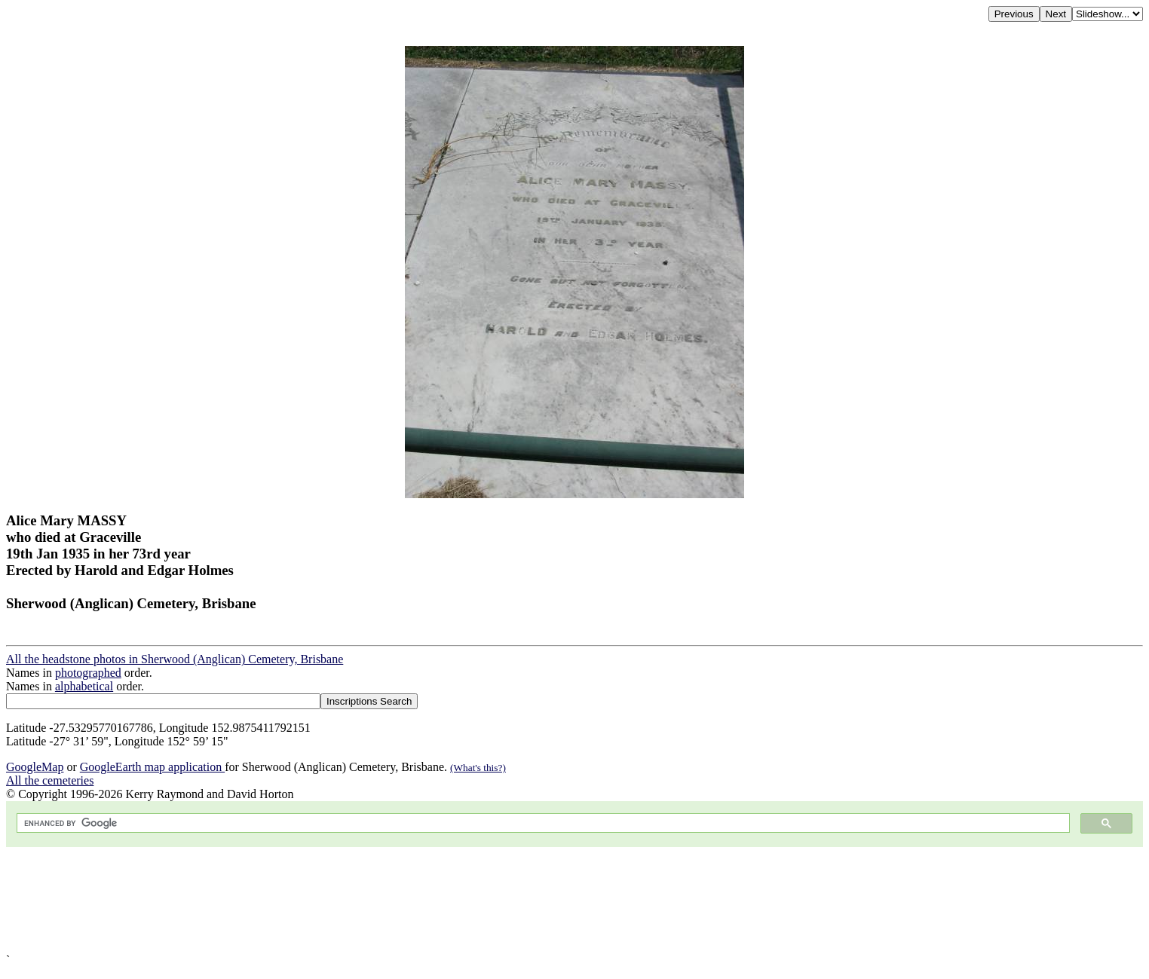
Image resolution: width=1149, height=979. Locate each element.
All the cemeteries (49, 780)
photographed (88, 672)
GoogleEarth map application (152, 766)
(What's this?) (478, 767)
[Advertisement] (458, 900)
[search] (541, 823)
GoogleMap (34, 766)
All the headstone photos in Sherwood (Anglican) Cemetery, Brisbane (174, 659)
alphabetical (84, 686)
